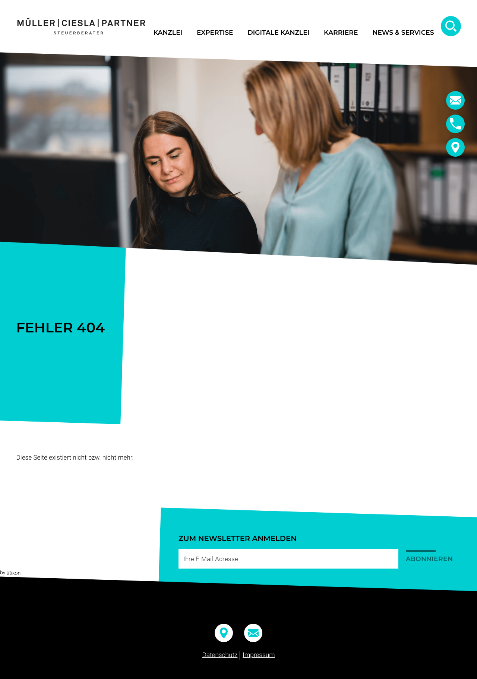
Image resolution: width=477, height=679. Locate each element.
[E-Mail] (288, 558)
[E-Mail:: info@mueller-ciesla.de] (455, 100)
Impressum (259, 655)
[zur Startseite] (81, 26)
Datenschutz (219, 655)
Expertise (215, 32)
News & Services (403, 32)
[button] (455, 124)
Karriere (341, 32)
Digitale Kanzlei (279, 32)
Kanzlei (167, 32)
